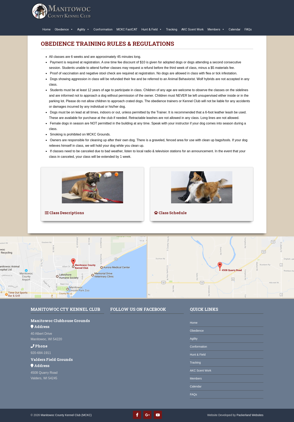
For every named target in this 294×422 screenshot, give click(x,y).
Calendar (235, 29)
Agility (83, 28)
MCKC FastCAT (127, 29)
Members (216, 28)
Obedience (64, 28)
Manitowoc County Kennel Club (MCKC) (66, 415)
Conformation (103, 29)
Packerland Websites (250, 415)
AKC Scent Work (192, 29)
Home (46, 29)
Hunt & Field (151, 28)
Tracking (171, 29)
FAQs (248, 29)
